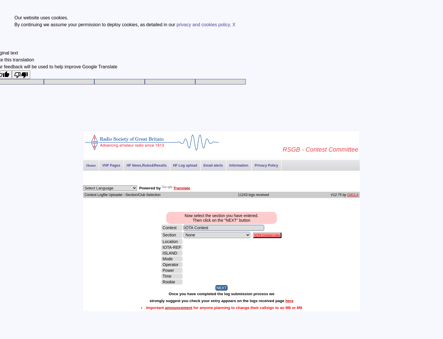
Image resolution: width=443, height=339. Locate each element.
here (289, 301)
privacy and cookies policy (203, 24)
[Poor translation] (21, 74)
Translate (176, 188)
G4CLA (352, 195)
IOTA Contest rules (267, 235)
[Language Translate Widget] (110, 188)
